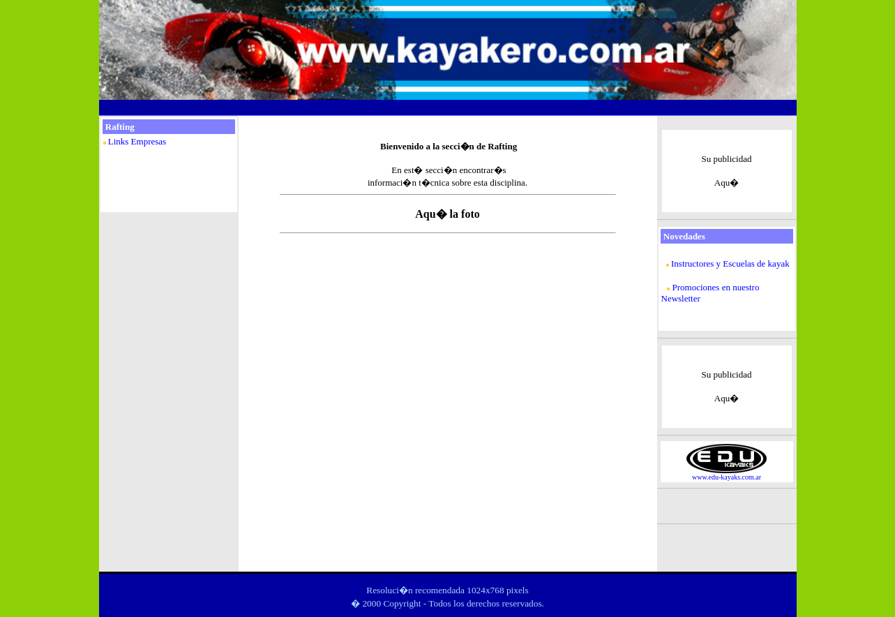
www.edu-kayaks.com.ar (726, 477)
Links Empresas (137, 141)
